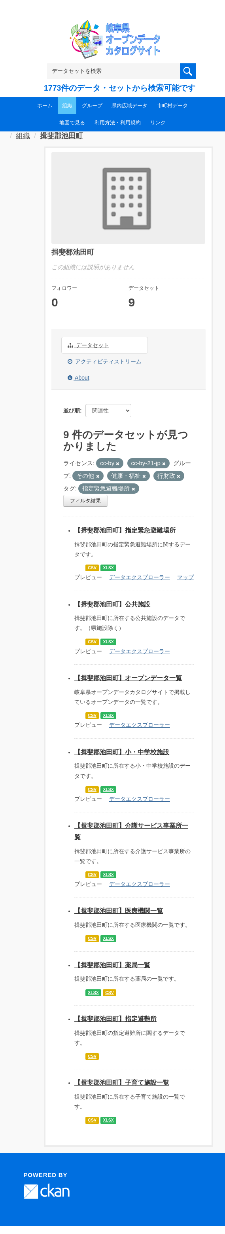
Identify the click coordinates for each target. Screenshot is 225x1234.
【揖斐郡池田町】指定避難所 (115, 1018)
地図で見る (72, 122)
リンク (158, 122)
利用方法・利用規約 (118, 122)
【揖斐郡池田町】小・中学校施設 (121, 752)
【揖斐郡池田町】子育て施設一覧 (121, 1082)
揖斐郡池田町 (61, 136)
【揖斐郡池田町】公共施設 (112, 604)
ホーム (45, 105)
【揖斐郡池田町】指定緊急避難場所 (125, 530)
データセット (88, 345)
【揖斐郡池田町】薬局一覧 (112, 965)
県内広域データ (129, 105)
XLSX (108, 567)
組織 (67, 105)
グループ (92, 105)
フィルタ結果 (85, 501)
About (78, 378)
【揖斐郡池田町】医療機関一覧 (118, 910)
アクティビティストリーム (105, 361)
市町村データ (172, 105)
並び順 (71, 410)
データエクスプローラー (139, 577)
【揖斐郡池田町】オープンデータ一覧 (128, 678)
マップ (185, 577)
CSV (92, 567)
